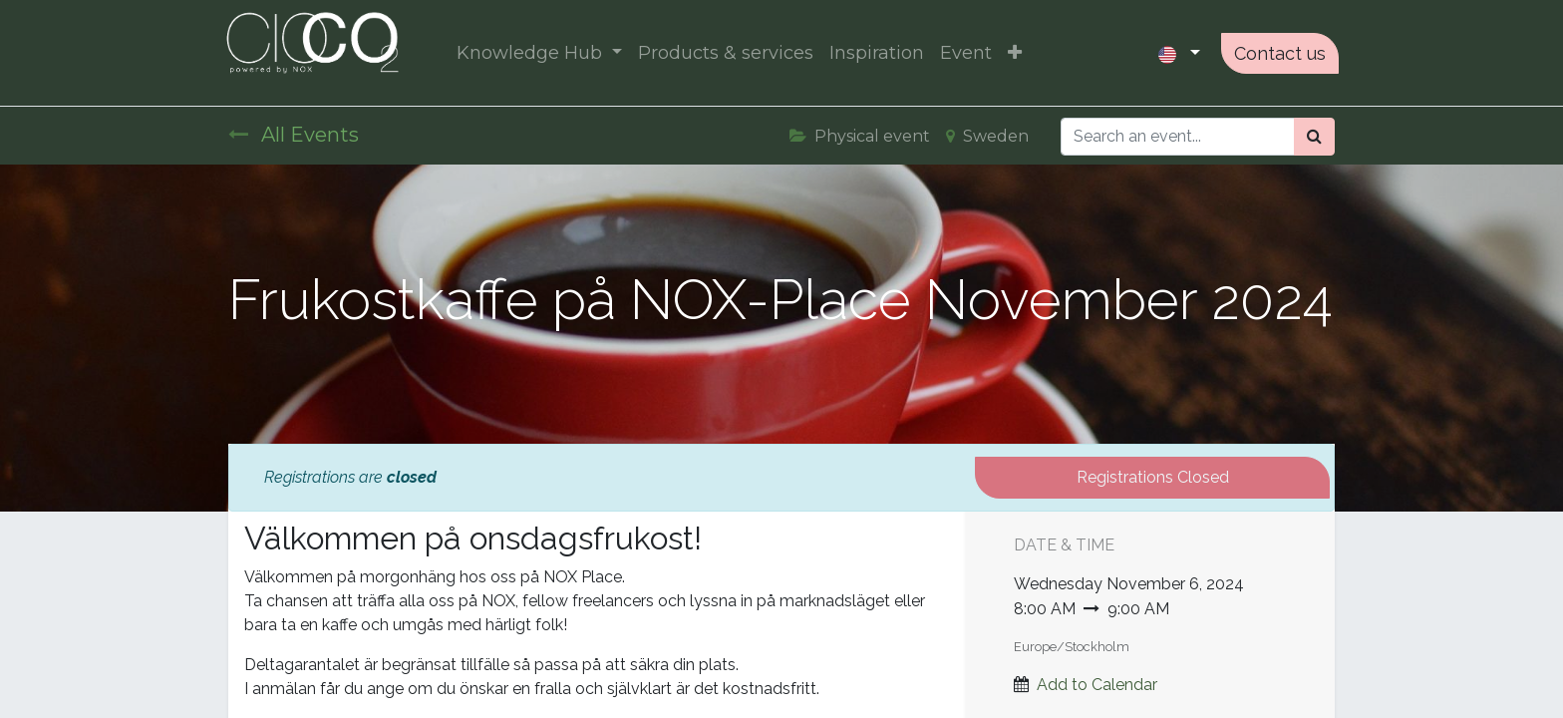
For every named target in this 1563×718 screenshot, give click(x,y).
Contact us (1276, 53)
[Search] (1314, 137)
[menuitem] (728, 53)
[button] (1018, 53)
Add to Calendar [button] (1097, 684)
